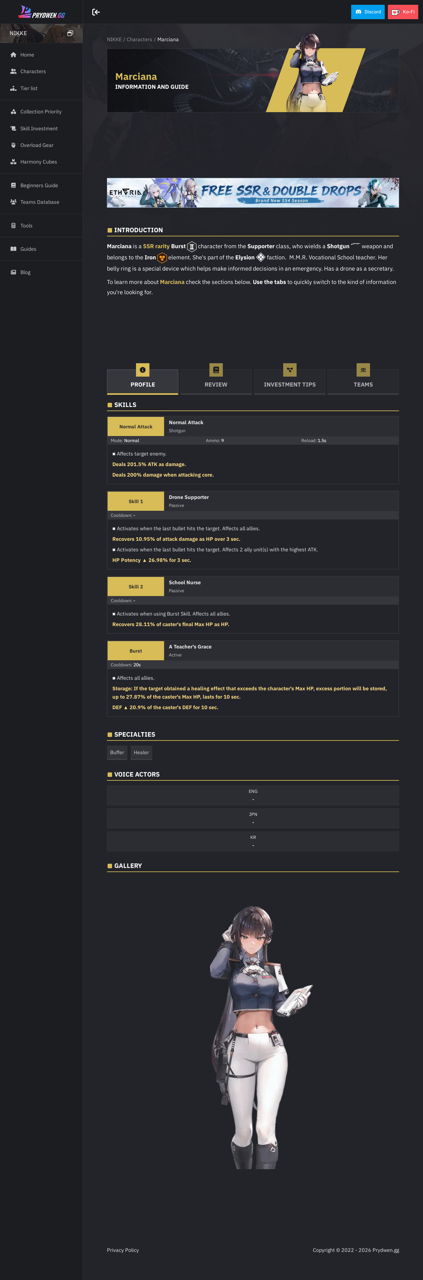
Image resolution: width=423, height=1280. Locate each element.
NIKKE (114, 39)
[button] (368, 12)
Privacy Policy (123, 1250)
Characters (139, 39)
